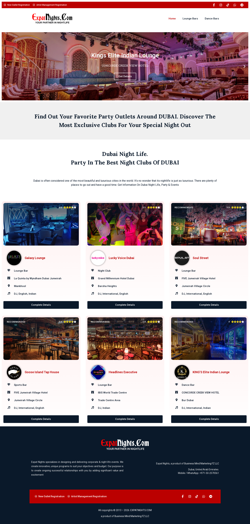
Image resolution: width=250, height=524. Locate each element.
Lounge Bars (190, 18)
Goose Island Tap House (42, 372)
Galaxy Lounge (35, 258)
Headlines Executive (123, 372)
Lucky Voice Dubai (121, 258)
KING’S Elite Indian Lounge (211, 372)
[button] (5, 66)
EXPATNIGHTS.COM (141, 510)
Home (172, 18)
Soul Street (201, 258)
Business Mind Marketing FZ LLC (201, 463)
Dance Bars (212, 18)
